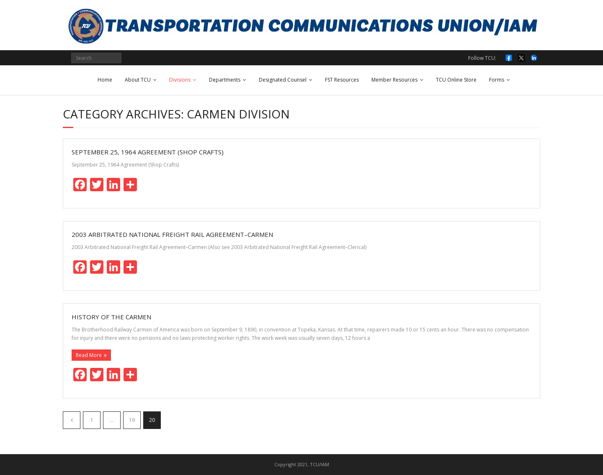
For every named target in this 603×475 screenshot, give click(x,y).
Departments (224, 79)
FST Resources (342, 79)
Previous (71, 420)
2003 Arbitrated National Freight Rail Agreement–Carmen (172, 234)
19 (132, 420)
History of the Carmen (111, 317)
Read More (89, 355)
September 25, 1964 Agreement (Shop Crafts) (148, 152)
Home (105, 79)
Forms (496, 79)
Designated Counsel (283, 79)
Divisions (180, 79)
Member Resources (394, 79)
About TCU (138, 79)
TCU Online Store (456, 79)
